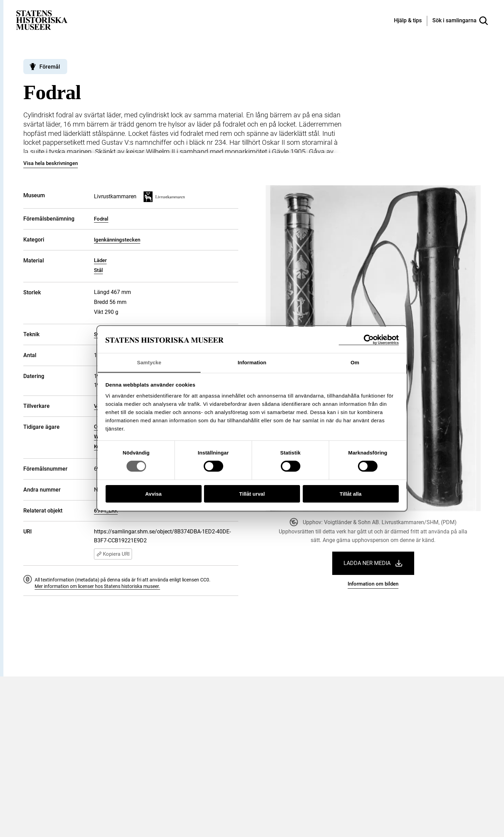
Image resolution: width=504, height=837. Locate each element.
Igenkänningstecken (117, 240)
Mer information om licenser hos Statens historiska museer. (97, 586)
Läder (100, 260)
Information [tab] (252, 362)
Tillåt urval (252, 494)
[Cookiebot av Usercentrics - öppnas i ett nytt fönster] (369, 339)
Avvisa (153, 494)
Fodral (101, 219)
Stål (98, 270)
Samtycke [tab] (149, 362)
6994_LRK (106, 511)
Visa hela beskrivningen (50, 163)
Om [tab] (354, 362)
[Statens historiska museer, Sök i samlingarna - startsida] (42, 19)
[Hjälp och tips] (408, 20)
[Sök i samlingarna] (460, 20)
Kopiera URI (113, 554)
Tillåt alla (351, 494)
